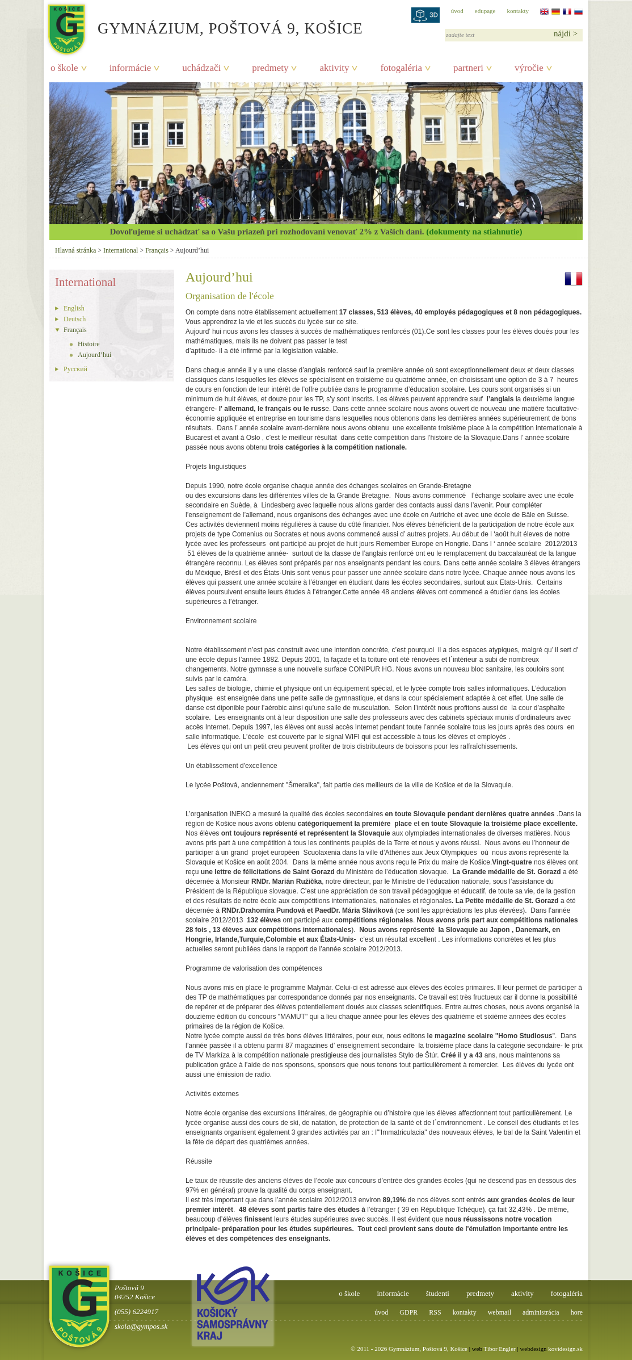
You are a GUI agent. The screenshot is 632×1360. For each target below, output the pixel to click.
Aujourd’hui (94, 355)
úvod (457, 10)
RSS (435, 1312)
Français (156, 250)
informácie (130, 67)
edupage (485, 10)
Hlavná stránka (75, 250)
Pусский (75, 369)
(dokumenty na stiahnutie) (474, 231)
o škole (64, 67)
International (120, 250)
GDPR (408, 1312)
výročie (529, 67)
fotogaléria (401, 67)
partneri (468, 67)
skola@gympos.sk (141, 1326)
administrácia (541, 1312)
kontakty (518, 10)
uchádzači (201, 67)
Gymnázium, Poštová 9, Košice (230, 28)
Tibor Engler (500, 1348)
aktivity (334, 67)
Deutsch (75, 319)
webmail (499, 1312)
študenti (437, 1293)
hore (577, 1312)
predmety (270, 67)
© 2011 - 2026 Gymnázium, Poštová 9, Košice (409, 1348)
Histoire (89, 344)
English (74, 308)
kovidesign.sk (565, 1348)
